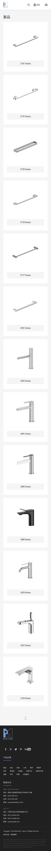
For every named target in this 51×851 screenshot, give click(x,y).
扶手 (11, 774)
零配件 (39, 768)
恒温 (18, 768)
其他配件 (26, 774)
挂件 (4, 771)
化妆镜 (20, 771)
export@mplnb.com (14, 822)
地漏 (4, 774)
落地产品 (29, 771)
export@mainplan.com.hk (15, 802)
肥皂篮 (12, 771)
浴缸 (11, 768)
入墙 (24, 768)
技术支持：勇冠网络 (10, 834)
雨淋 (18, 774)
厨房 (31, 768)
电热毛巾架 (39, 771)
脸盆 (4, 768)
